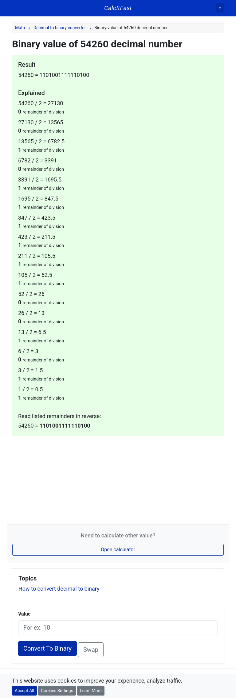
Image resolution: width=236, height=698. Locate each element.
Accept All (24, 690)
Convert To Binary (47, 648)
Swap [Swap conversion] (90, 649)
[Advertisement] (118, 479)
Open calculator (118, 549)
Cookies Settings (57, 690)
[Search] (220, 8)
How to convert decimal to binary (59, 588)
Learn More (91, 690)
